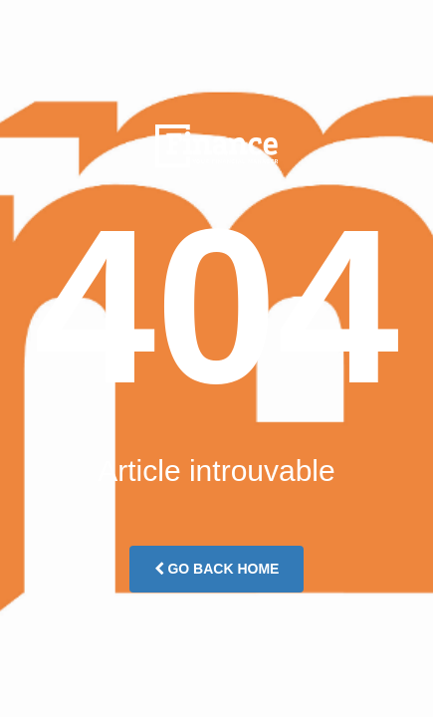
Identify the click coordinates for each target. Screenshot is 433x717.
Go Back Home (217, 569)
